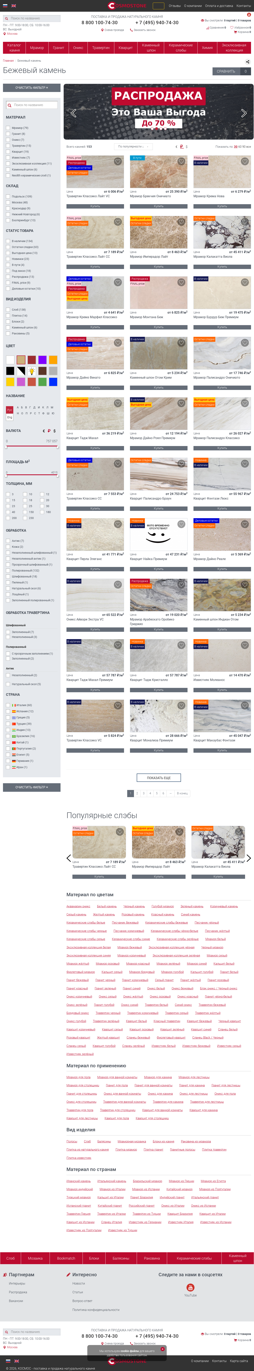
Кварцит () (20, 151)
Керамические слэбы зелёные (178, 939)
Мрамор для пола (78, 1077)
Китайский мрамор (179, 1189)
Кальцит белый (224, 963)
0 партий (230, 20)
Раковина (152, 1258)
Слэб (87, 1141)
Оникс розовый (160, 996)
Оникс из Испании (203, 1205)
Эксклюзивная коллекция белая (88, 947)
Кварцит (126, 48)
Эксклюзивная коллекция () (32, 163)
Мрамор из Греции (181, 1181)
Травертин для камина (168, 1102)
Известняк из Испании (215, 1222)
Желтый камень (104, 914)
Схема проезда (114, 30)
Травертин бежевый (212, 1005)
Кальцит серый (112, 972)
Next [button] (244, 113)
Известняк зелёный (80, 1054)
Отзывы (175, 6)
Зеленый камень (192, 906)
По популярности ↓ (131, 146)
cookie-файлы (130, 1351)
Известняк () (21, 157)
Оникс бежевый (182, 988)
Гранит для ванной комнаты (153, 1085)
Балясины (104, 1141)
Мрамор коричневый (131, 955)
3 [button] (161, 128)
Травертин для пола (79, 1110)
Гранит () (18, 133)
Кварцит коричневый (80, 1029)
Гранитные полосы (182, 1149)
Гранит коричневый (135, 980)
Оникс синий (129, 1005)
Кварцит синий (201, 1029)
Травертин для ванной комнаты (124, 1102)
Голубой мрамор (163, 906)
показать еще (159, 778)
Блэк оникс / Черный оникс (218, 988)
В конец (182, 793)
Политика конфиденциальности (95, 1310)
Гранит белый (229, 972)
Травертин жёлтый (207, 1013)
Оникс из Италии (172, 1205)
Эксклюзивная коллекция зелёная (176, 955)
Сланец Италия (111, 1222)
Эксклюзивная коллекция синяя (88, 955)
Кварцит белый (136, 1021)
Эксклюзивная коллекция (234, 47)
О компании (193, 6)
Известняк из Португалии (83, 1230)
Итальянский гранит (205, 1197)
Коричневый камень (224, 906)
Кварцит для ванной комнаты (162, 1110)
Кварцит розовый (142, 1029)
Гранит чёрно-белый (218, 996)
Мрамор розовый (107, 963)
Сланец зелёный (133, 1046)
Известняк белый (164, 1046)
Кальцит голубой (201, 972)
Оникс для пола (225, 1093)
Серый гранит (164, 980)
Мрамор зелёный (168, 963)
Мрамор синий (197, 963)
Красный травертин (167, 1021)
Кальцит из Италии (110, 1197)
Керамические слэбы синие (131, 939)
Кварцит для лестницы (82, 1118)
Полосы (71, 1141)
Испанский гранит (78, 1205)
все (248, 146)
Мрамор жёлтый (77, 963)
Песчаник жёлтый (217, 931)
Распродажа (18, 1292)
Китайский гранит (110, 1205)
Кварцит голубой (104, 1046)
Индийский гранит (172, 1197)
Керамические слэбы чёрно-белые (174, 931)
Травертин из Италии (111, 1214)
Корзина (244, 32)
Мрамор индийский (79, 1189)
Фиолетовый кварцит (171, 1037)
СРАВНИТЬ (234, 71)
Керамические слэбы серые (85, 939)
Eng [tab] (9, 417)
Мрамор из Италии (112, 1189)
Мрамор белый (215, 939)
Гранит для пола (117, 1085)
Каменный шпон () (24, 169)
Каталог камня (14, 47)
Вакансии (16, 1301)
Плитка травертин (214, 1149)
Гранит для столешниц (81, 1093)
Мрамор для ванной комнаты (117, 1077)
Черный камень (134, 906)
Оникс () (18, 139)
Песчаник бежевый (125, 922)
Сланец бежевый (138, 1037)
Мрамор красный (138, 963)
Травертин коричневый (142, 1013)
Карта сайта (239, 1361)
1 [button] (152, 128)
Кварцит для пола (117, 1118)
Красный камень (162, 914)
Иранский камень (78, 1181)
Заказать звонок (145, 30)
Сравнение (216, 27)
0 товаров (244, 20)
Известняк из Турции (122, 1230)
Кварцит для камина (204, 1110)
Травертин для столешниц (118, 1110)
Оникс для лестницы (194, 1093)
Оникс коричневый (79, 996)
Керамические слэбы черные (86, 931)
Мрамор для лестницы (194, 1077)
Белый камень (107, 906)
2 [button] (156, 128)
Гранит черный (105, 980)
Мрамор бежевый (129, 947)
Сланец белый (228, 1029)
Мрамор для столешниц (82, 1085)
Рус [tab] (9, 410)
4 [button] (165, 128)
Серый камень (76, 914)
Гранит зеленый (105, 988)
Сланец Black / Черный (207, 1037)
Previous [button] (73, 113)
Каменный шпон (151, 47)
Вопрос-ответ (82, 1301)
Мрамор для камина (158, 1077)
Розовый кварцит (78, 1037)
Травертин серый (176, 1013)
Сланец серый (76, 1046)
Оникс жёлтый (133, 996)
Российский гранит (142, 1205)
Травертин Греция (78, 1214)
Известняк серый (229, 1046)
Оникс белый (156, 988)
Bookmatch (66, 1258)
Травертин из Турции (147, 1214)
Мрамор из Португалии (215, 1189)
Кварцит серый (112, 1029)
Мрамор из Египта (213, 1181)
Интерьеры (17, 1283)
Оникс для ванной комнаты (122, 1093)
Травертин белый (156, 1005)
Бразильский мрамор (147, 1181)
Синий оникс (183, 1005)
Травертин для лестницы (207, 1102)
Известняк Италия (180, 1222)
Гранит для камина (192, 1085)
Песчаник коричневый (129, 931)
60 (239, 146)
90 (243, 146)
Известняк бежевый (196, 1046)
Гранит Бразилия (141, 1197)
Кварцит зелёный (172, 1029)
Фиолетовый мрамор (80, 972)
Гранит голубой (104, 1005)
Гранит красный (77, 988)
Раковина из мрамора (196, 1141)
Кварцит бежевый (199, 1021)
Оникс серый (107, 996)
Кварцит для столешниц (152, 1118)
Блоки (94, 1258)
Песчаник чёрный (207, 922)
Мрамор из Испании (146, 1189)
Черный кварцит (229, 1021)
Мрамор (37, 48)
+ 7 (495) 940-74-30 (157, 22)
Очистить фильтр (31, 87)
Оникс (78, 48)
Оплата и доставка (219, 6)
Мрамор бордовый (142, 972)
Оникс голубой (76, 1021)
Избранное (243, 27)
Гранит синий (131, 988)
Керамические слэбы (181, 47)
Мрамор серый (217, 955)
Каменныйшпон (237, 1258)
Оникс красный (187, 996)
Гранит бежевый (77, 980)
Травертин (101, 48)
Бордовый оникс (77, 1013)
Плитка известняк (78, 1158)
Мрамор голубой (172, 972)
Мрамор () (20, 127)
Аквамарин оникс (78, 906)
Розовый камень (133, 914)
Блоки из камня (163, 1141)
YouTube (190, 1290)
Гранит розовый (218, 980)
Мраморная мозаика (132, 1141)
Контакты (244, 6)
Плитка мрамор (126, 1149)
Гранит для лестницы (226, 1085)
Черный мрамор (212, 947)
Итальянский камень (111, 1181)
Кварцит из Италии (212, 1214)
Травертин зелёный (106, 1021)
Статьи (77, 1292)
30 (236, 146)
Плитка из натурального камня (87, 1149)
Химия (207, 48)
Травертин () (21, 145)
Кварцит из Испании (80, 1222)
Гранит (58, 48)
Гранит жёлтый (190, 980)
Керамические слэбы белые (85, 922)
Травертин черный (108, 1013)
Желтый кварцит (108, 1037)
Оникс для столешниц (81, 1102)
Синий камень (190, 914)
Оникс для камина (160, 1093)
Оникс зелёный (76, 1005)
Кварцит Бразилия (180, 1214)
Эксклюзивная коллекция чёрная (171, 947)
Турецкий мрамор (78, 1197)
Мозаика (35, 1258)
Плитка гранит (153, 1149)
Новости (78, 1283)
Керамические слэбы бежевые (166, 922)
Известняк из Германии (145, 1222)
